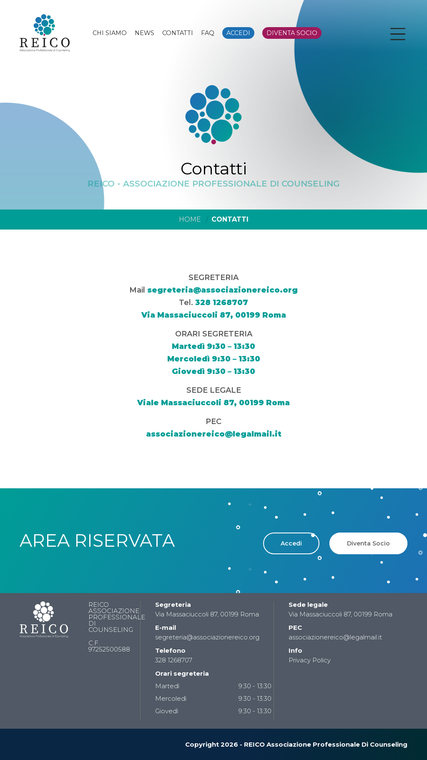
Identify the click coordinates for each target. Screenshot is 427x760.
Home (190, 219)
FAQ (207, 33)
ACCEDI (238, 33)
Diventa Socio (368, 543)
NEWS (144, 33)
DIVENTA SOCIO (291, 33)
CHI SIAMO (110, 33)
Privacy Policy (310, 660)
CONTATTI (177, 33)
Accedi (291, 543)
